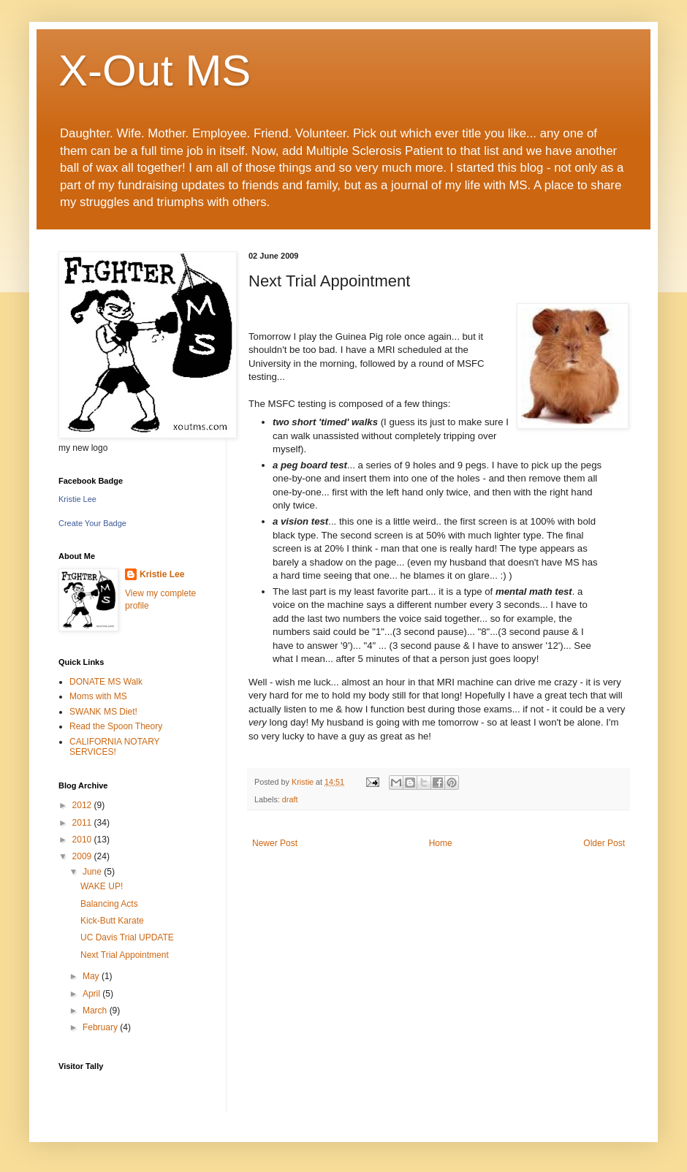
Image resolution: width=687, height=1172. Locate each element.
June (93, 872)
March (96, 1010)
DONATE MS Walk (106, 682)
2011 (83, 823)
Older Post (604, 843)
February (101, 1027)
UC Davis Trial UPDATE (127, 937)
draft (290, 799)
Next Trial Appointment (124, 955)
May (92, 976)
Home (440, 843)
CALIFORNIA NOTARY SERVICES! (114, 747)
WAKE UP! (101, 886)
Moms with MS (98, 696)
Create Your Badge (92, 523)
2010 (83, 839)
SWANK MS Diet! (103, 712)
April (92, 994)
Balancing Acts (109, 904)
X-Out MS (154, 70)
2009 (83, 856)
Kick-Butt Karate (112, 921)
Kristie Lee (77, 499)
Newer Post (274, 843)
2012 (83, 805)
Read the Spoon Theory (115, 726)
